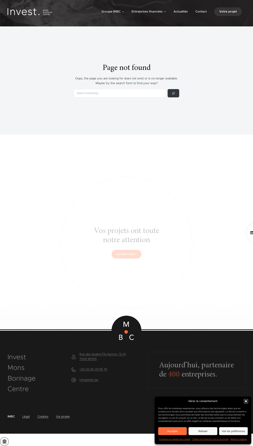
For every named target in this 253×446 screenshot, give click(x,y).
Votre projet (228, 11)
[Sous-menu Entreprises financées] (165, 11)
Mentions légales (238, 439)
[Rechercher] (173, 93)
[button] (246, 401)
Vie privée (63, 416)
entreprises (191, 375)
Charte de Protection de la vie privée (210, 439)
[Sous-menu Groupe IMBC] (123, 11)
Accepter (172, 431)
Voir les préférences (233, 431)
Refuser (203, 431)
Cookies (42, 416)
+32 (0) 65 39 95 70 (93, 369)
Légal (26, 416)
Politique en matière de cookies (174, 439)
